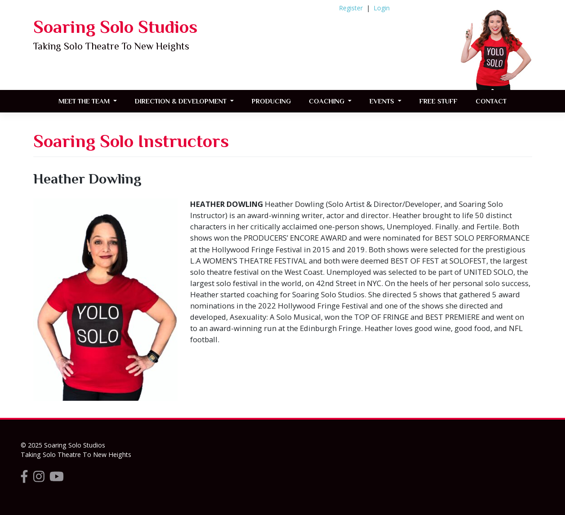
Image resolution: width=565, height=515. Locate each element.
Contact (491, 101)
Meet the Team (84, 101)
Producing (271, 101)
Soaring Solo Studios (115, 27)
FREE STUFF (438, 101)
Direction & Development (181, 101)
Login (382, 8)
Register (351, 8)
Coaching (327, 101)
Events (382, 101)
